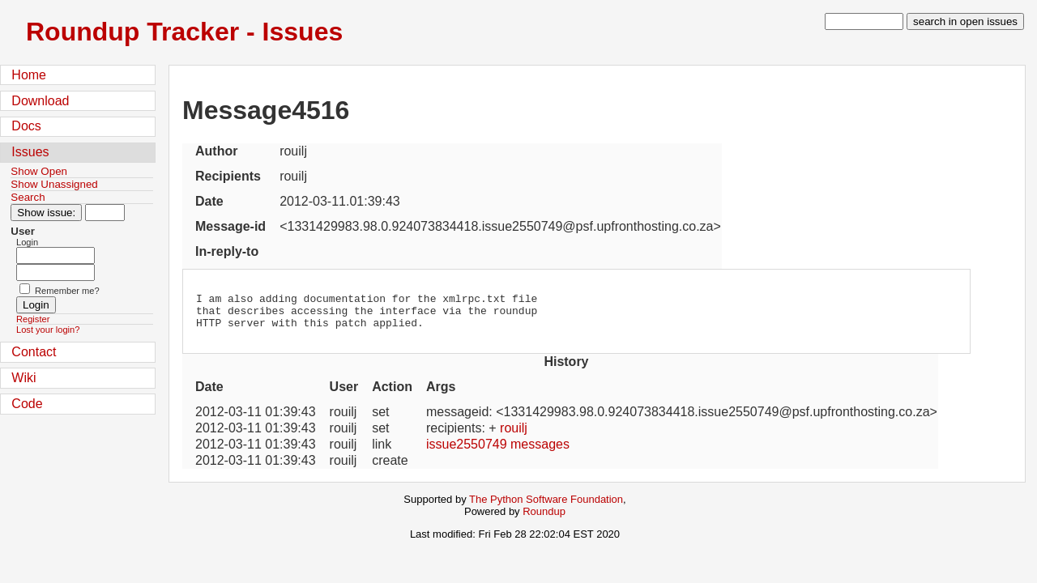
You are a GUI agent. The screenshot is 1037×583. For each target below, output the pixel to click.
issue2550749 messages (498, 451)
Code (26, 404)
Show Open (39, 171)
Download (40, 101)
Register (32, 319)
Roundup (544, 519)
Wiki (23, 378)
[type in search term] (864, 21)
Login (27, 242)
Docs (26, 126)
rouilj (513, 435)
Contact (33, 352)
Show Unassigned (54, 184)
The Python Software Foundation (546, 506)
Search (28, 197)
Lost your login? (47, 329)
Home (28, 75)
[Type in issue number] (105, 212)
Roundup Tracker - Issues (184, 31)
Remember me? (67, 291)
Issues (30, 152)
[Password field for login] (55, 272)
